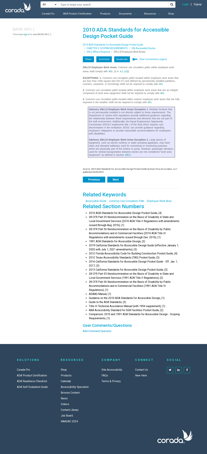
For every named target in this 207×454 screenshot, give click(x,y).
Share (88, 59)
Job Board (67, 415)
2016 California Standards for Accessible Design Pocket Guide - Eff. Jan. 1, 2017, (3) (133, 263)
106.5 (128, 155)
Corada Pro (48, 13)
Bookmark (122, 59)
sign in (26, 34)
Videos (65, 404)
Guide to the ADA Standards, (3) (107, 302)
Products (105, 13)
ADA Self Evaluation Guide (32, 387)
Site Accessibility (112, 369)
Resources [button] (150, 13)
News (64, 398)
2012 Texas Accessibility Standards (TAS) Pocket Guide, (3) (124, 257)
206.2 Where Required (98, 51)
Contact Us (141, 369)
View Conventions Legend (153, 59)
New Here (141, 375)
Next (116, 179)
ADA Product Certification (77, 13)
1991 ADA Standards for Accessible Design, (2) (117, 241)
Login (185, 4)
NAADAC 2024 (69, 421)
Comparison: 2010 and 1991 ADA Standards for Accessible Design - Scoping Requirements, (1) (134, 316)
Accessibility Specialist (75, 387)
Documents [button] (125, 13)
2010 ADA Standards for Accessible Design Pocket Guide (113, 44)
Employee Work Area (159, 201)
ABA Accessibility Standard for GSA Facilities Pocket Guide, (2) (126, 310)
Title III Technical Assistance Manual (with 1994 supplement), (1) (127, 306)
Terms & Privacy (111, 381)
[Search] (171, 4)
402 (110, 71)
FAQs (105, 375)
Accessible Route (96, 201)
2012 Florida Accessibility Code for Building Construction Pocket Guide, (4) (133, 253)
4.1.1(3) (124, 71)
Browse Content (70, 392)
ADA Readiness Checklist (32, 381)
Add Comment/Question (97, 331)
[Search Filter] (49, 4)
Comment (104, 59)
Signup (198, 4)
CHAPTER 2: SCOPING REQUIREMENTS (107, 48)
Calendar (66, 381)
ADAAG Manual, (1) (100, 294)
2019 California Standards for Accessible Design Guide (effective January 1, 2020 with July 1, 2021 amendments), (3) (134, 247)
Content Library (70, 409)
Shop (171, 13)
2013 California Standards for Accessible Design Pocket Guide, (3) (128, 269)
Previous (94, 179)
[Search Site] (113, 4)
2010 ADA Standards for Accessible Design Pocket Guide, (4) (125, 213)
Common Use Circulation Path (126, 201)
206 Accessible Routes (143, 48)
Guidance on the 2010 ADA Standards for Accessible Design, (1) (126, 298)
